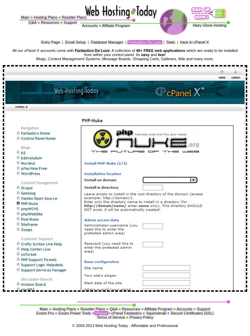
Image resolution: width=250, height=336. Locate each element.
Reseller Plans (74, 17)
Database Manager (107, 42)
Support (70, 22)
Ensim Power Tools (74, 313)
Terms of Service (111, 317)
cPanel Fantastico (126, 313)
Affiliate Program (116, 26)
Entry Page (50, 42)
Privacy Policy (141, 317)
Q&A (33, 22)
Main (25, 17)
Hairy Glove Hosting (210, 25)
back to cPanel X (194, 42)
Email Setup (75, 42)
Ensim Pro (45, 313)
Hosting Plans (45, 17)
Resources (50, 22)
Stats (170, 42)
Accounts (90, 26)
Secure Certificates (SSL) (192, 313)
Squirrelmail (156, 313)
